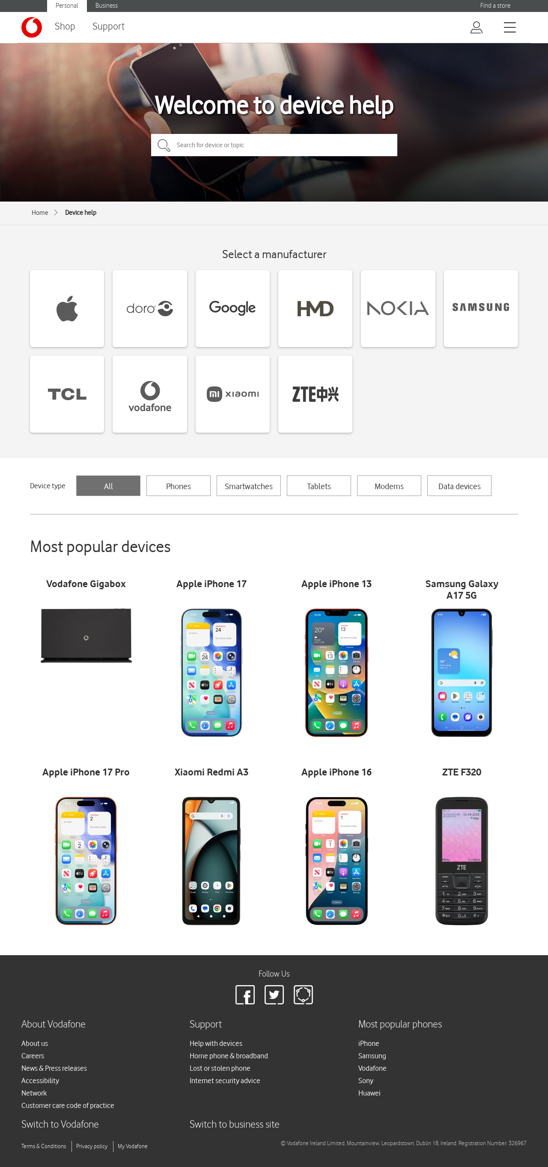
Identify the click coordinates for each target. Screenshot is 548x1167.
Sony (365, 1080)
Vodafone (372, 1068)
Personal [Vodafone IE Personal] (67, 5)
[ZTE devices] (315, 394)
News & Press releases (54, 1068)
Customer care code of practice (67, 1105)
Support (108, 26)
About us (34, 1043)
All (108, 486)
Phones (178, 486)
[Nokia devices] (398, 308)
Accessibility (40, 1080)
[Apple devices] (67, 308)
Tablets (319, 486)
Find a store (495, 5)
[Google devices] (233, 308)
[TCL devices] (67, 394)
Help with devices (216, 1043)
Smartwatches (249, 486)
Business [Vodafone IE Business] (106, 5)
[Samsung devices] (481, 308)
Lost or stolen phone (220, 1068)
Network (34, 1093)
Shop (65, 26)
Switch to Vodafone (60, 1124)
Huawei (369, 1093)
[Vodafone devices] (150, 394)
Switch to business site (235, 1124)
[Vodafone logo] (31, 27)
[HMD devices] (315, 308)
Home (40, 213)
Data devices (459, 486)
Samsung (372, 1055)
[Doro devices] (150, 308)
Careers (32, 1055)
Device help (80, 213)
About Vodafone (53, 1024)
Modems (389, 486)
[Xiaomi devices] (233, 394)
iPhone (368, 1043)
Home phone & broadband (229, 1055)
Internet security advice (225, 1080)
